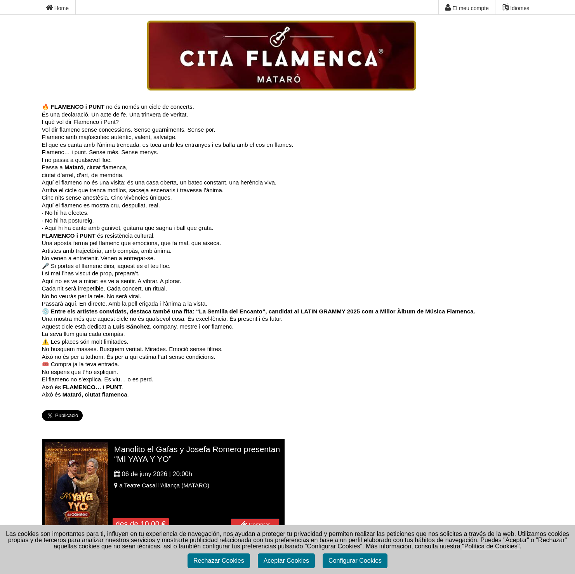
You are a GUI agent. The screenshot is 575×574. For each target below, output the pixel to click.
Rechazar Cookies (218, 563)
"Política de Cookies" (490, 548)
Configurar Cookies (355, 563)
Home (57, 8)
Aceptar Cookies (286, 563)
